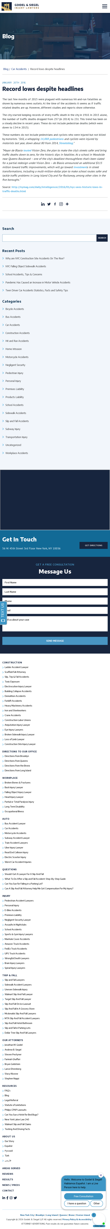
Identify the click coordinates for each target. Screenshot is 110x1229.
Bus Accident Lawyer (15, 823)
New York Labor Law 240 (17, 1119)
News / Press (11, 1185)
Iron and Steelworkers (15, 710)
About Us (8, 1136)
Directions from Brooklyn (17, 756)
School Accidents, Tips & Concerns (23, 274)
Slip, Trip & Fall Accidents (17, 676)
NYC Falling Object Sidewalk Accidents (25, 266)
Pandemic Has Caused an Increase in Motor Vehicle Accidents (37, 282)
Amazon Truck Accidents (17, 944)
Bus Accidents (13, 316)
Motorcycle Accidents (16, 356)
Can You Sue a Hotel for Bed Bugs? (21, 1114)
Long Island (52, 1215)
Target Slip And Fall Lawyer (18, 999)
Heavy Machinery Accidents (18, 705)
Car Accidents (19, 69)
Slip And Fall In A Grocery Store (20, 1008)
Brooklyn (40, 1215)
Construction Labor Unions (18, 720)
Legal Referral (11, 1100)
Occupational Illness (14, 811)
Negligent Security (15, 364)
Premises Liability (14, 388)
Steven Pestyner (13, 1054)
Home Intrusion (13, 348)
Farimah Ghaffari (12, 1059)
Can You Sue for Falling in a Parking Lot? (24, 883)
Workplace (10, 778)
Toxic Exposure (12, 681)
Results (7, 1179)
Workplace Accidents (16, 452)
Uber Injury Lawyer (14, 847)
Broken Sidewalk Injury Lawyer (20, 734)
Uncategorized (13, 444)
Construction (12, 662)
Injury (6, 896)
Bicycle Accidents (14, 308)
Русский (9, 1150)
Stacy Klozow (11, 1073)
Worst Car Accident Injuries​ (18, 862)
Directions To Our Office (19, 751)
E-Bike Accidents (13, 910)
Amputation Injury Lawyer (17, 725)
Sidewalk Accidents (15, 412)
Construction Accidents (17, 332)
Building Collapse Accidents (18, 691)
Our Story (9, 1141)
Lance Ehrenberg (13, 1069)
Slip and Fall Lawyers (15, 980)
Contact (8, 1190)
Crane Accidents (13, 715)
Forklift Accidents (13, 700)
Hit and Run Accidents (17, 340)
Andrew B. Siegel (13, 1049)
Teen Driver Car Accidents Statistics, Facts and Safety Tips (36, 290)
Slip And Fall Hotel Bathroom (18, 1023)
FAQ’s (7, 1090)
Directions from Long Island (18, 770)
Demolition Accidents (15, 696)
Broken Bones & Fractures (17, 782)
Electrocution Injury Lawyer (18, 686)
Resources (9, 1086)
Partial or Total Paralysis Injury (19, 801)
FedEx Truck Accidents (16, 948)
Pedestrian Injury (14, 372)
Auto (5, 819)
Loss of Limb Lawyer (14, 739)
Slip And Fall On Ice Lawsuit (18, 1004)
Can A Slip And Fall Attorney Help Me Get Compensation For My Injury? (39, 888)
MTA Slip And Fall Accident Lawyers (22, 1018)
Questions (9, 869)
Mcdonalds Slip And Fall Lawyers (20, 1013)
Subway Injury (12, 428)
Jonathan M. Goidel (14, 1045)
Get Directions (93, 545)
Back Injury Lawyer (14, 787)
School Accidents (14, 404)
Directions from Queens (16, 761)
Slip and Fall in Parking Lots (17, 1028)
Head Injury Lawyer (14, 797)
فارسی (8, 1160)
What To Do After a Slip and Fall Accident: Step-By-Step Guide (35, 879)
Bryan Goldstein (12, 1064)
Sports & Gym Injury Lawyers (19, 934)
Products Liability (14, 397)
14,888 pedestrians (51, 139)
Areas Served (11, 1168)
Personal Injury (13, 380)
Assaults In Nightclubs (15, 924)
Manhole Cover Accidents (17, 939)
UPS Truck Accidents (15, 953)
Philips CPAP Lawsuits (15, 1109)
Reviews (7, 1174)
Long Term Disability (15, 806)
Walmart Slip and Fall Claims (18, 1124)
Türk (7, 1155)
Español (8, 1146)
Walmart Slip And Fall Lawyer (19, 994)
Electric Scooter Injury (15, 857)
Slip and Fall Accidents (17, 421)
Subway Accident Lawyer (17, 838)
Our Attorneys (12, 1040)
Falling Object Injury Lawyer (18, 792)
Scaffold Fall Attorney (15, 672)
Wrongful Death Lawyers (17, 958)
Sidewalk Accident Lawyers (18, 984)
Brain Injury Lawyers (14, 963)
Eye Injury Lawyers (14, 729)
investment (80, 167)
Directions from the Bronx (17, 765)
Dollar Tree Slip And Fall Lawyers (20, 1032)
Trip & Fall (9, 975)
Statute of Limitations (15, 1105)
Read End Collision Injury (16, 852)
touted (27, 150)
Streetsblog (66, 143)
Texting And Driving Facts (17, 1129)
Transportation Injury (16, 437)
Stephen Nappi (12, 1078)
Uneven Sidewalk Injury (16, 989)
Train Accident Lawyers (16, 842)
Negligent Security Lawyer (18, 919)
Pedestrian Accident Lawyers (19, 900)
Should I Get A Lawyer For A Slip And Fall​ (24, 874)
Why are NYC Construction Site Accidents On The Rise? (34, 258)
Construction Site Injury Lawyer (20, 744)
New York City (27, 1215)
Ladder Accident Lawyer (16, 667)
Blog (5, 69)
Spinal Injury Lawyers (15, 968)
